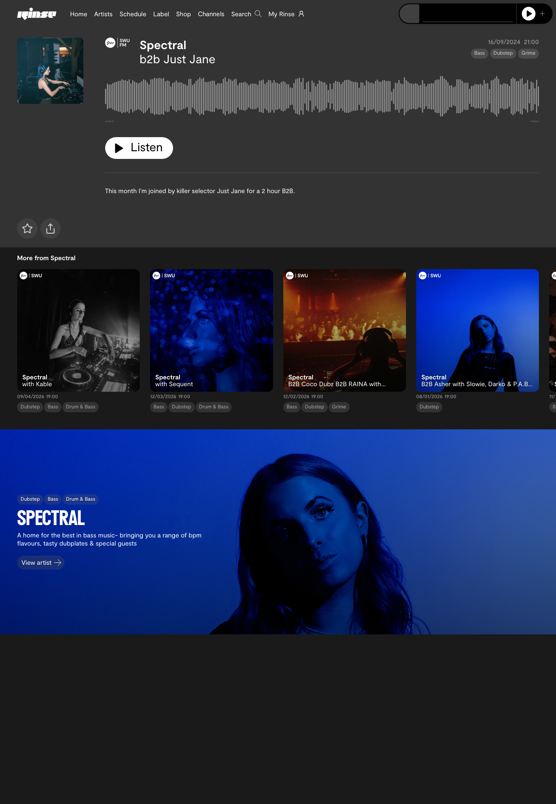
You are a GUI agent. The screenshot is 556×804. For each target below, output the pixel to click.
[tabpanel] (322, 98)
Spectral (163, 44)
